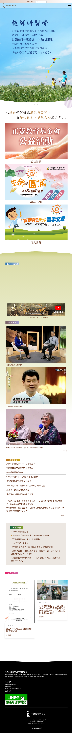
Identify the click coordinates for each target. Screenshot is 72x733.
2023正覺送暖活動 (20, 543)
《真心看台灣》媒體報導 (14, 406)
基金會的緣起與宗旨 (10, 684)
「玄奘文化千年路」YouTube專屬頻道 (36, 318)
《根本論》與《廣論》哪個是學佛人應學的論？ (26, 485)
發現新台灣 (8, 691)
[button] (70, 54)
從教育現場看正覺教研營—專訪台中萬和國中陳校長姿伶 (24, 448)
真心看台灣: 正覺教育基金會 (13, 688)
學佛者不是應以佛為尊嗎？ (17, 490)
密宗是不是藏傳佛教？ (16, 472)
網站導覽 (30, 2)
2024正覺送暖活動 (20, 531)
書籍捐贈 (8, 635)
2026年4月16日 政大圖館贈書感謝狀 (22, 477)
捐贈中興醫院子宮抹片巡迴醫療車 (20, 464)
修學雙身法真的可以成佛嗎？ (18, 481)
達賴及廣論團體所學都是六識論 (19, 494)
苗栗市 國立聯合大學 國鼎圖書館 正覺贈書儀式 (32, 547)
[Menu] (69, 5)
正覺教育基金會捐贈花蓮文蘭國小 (26, 539)
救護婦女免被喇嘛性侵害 (16, 671)
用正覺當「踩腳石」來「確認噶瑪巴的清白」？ (32, 535)
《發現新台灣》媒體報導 (14, 365)
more (63, 516)
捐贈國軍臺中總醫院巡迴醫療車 (19, 468)
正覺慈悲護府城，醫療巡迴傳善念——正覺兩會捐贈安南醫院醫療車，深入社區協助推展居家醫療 (52, 609)
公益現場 (41, 617)
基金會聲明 (8, 686)
